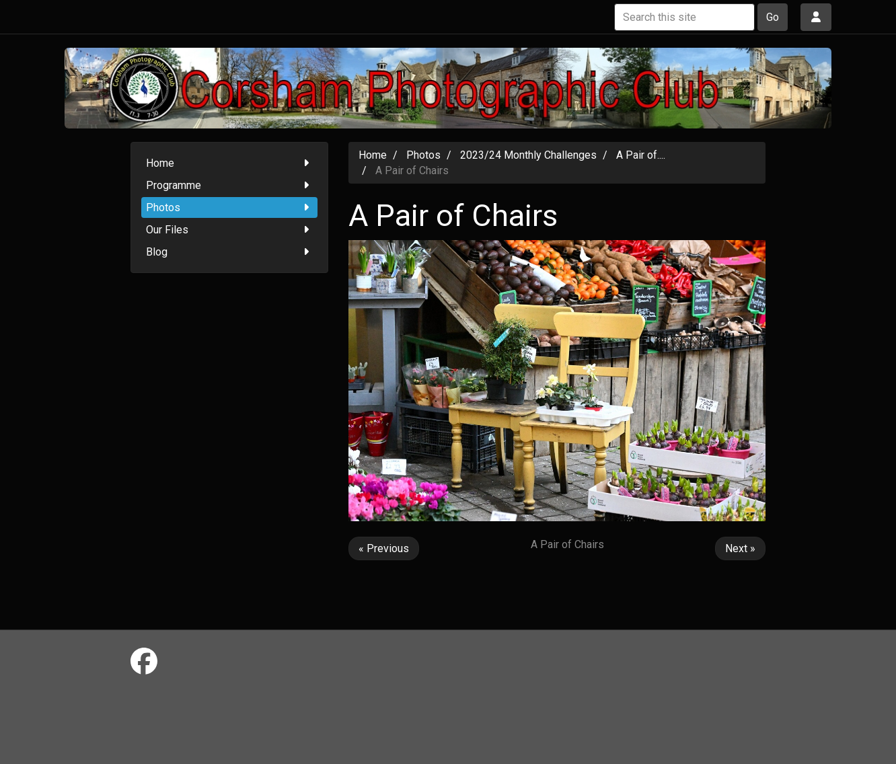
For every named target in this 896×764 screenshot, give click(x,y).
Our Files (229, 229)
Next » (740, 548)
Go (772, 17)
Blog (229, 252)
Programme (229, 185)
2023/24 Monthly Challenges (528, 155)
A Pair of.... (640, 155)
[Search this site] (684, 17)
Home (229, 163)
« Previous (384, 548)
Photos (229, 207)
